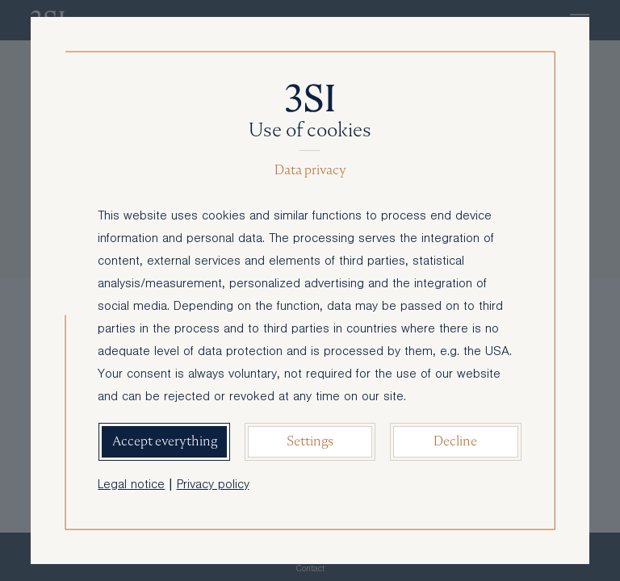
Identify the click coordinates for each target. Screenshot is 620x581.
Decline (455, 441)
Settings (310, 441)
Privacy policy (213, 485)
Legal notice (131, 485)
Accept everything (164, 441)
